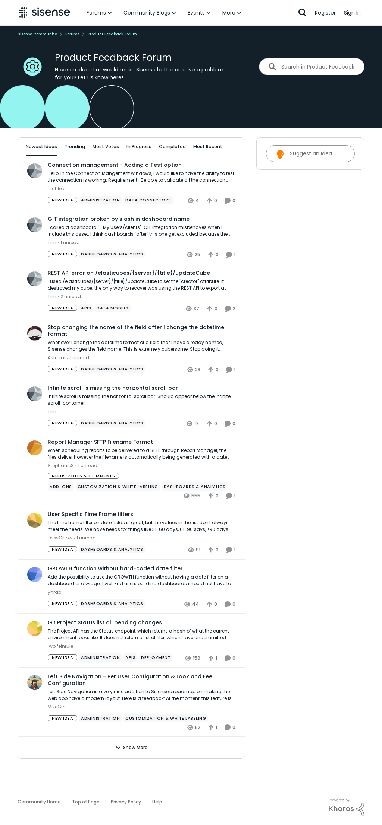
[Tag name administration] (100, 221)
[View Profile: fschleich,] (34, 191)
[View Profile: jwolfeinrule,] (34, 648)
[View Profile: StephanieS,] (34, 468)
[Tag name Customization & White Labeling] (118, 507)
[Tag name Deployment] (155, 678)
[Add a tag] (111, 167)
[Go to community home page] (45, 13)
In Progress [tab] (140, 146)
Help (157, 802)
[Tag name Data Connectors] (148, 221)
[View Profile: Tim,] (34, 245)
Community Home (39, 802)
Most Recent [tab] (209, 146)
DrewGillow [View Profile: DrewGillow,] (60, 558)
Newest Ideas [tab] (43, 146)
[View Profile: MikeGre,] (34, 702)
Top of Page (86, 802)
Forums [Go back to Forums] (72, 34)
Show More (131, 768)
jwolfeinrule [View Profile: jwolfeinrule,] (60, 666)
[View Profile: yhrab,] (34, 594)
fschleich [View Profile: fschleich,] (58, 209)
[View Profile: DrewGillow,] (34, 540)
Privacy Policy (126, 802)
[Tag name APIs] (86, 329)
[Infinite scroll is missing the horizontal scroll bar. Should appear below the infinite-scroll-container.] (141, 420)
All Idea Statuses (46, 168)
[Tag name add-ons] (61, 507)
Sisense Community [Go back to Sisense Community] (37, 34)
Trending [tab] (76, 146)
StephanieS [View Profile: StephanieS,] (61, 486)
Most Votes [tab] (107, 146)
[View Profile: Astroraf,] (34, 353)
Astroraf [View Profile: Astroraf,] (57, 378)
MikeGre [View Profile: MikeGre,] (56, 727)
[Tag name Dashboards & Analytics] (112, 275)
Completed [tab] (173, 146)
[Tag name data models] (113, 329)
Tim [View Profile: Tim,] (52, 263)
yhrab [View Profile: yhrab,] (54, 612)
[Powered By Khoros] (346, 807)
